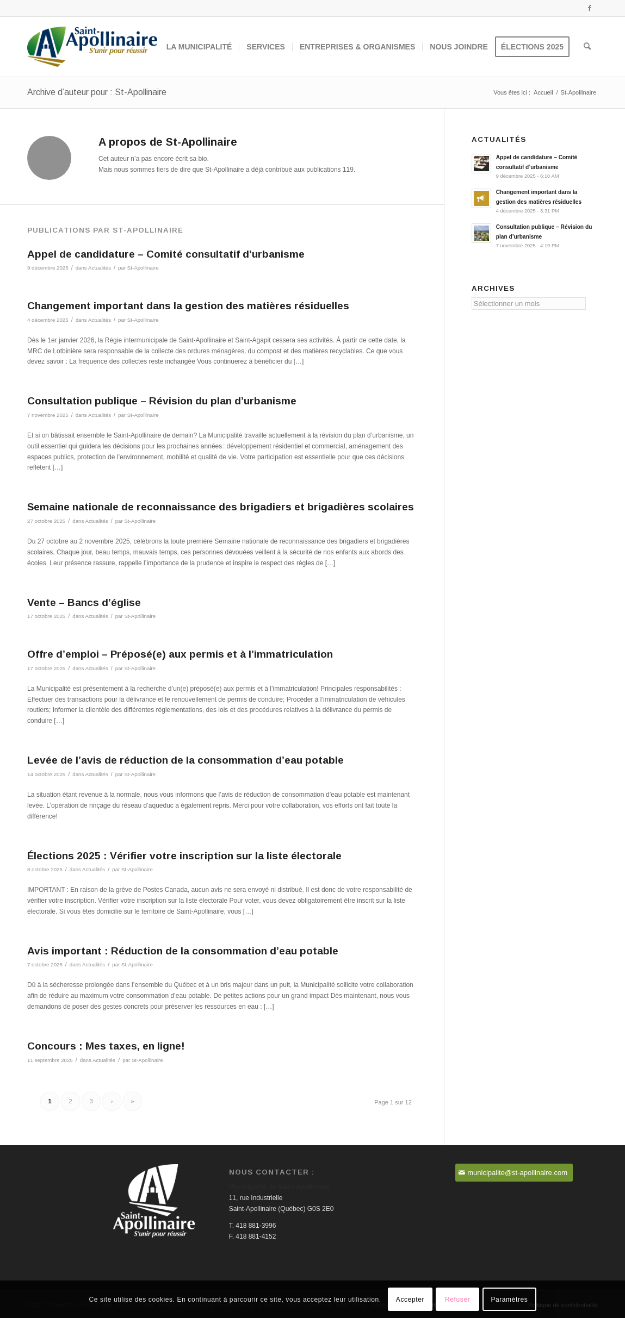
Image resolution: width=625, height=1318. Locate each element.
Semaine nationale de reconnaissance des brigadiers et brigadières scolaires (220, 507)
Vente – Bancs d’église (84, 602)
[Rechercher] (587, 47)
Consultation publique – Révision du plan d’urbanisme (161, 401)
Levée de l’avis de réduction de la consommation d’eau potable (185, 760)
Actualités (99, 268)
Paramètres (509, 1299)
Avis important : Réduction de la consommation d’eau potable (182, 951)
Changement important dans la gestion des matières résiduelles (188, 305)
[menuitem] (199, 47)
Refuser (457, 1299)
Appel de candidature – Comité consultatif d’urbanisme (166, 254)
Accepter (410, 1299)
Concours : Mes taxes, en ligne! (106, 1046)
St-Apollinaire (143, 268)
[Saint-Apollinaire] (92, 47)
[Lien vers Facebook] (589, 8)
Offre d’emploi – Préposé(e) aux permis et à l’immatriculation (180, 654)
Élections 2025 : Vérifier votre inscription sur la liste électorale (184, 855)
